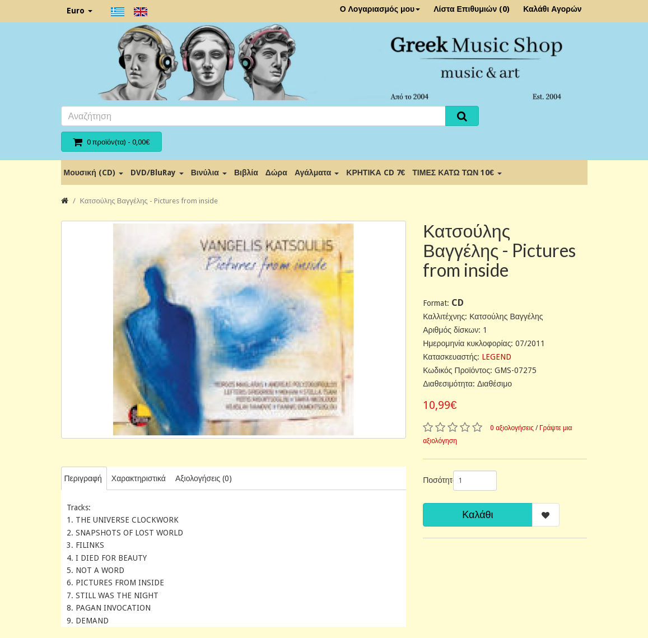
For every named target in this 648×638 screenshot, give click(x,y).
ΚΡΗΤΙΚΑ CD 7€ (375, 172)
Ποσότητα (434, 480)
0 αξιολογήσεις (512, 428)
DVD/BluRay (157, 172)
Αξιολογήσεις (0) (203, 478)
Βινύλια (209, 172)
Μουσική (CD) (93, 172)
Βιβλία (246, 172)
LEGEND (496, 356)
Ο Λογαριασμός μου (380, 8)
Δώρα (276, 172)
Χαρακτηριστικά (138, 478)
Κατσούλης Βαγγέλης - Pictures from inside (149, 201)
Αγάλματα (317, 172)
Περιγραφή (83, 478)
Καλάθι (477, 514)
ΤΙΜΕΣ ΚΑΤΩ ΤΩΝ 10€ (457, 172)
